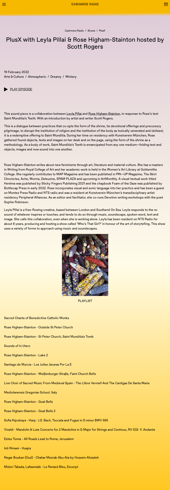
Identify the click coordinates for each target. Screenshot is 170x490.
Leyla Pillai (74, 114)
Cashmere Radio (74, 30)
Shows (91, 30)
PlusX (102, 30)
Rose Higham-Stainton (104, 114)
